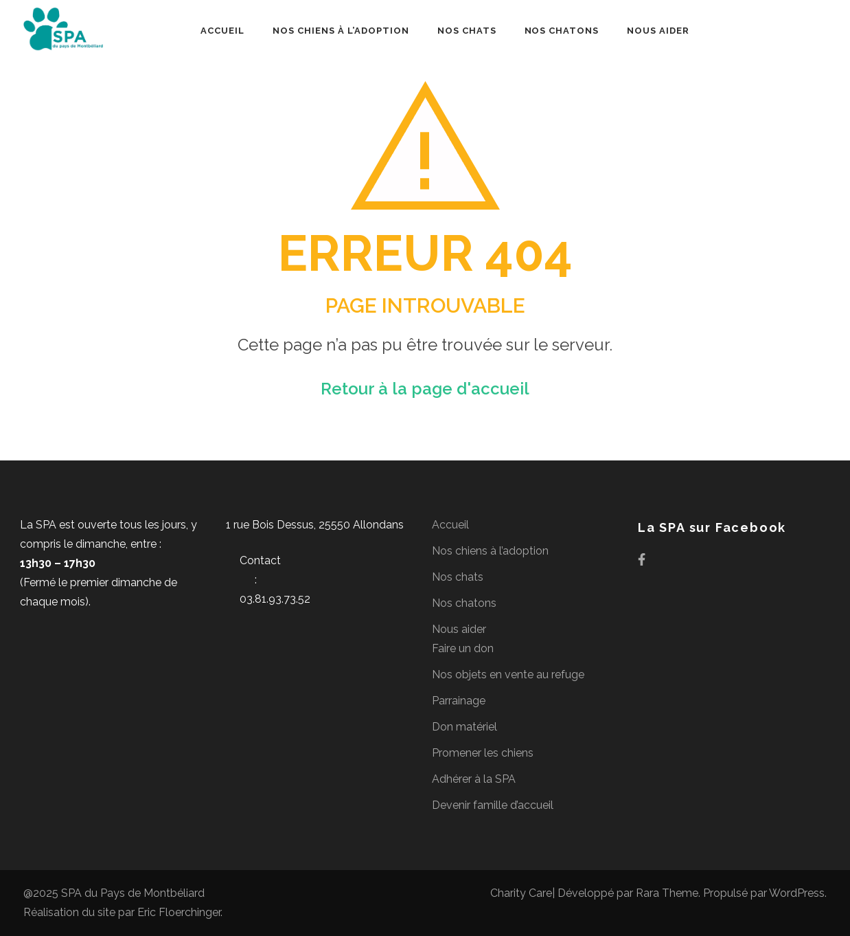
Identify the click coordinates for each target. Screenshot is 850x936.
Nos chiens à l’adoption (341, 30)
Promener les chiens (482, 752)
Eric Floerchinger (178, 912)
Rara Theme (667, 893)
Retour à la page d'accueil (425, 389)
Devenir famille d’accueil (492, 805)
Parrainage (458, 700)
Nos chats (466, 30)
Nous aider (658, 30)
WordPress (797, 893)
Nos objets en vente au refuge (508, 674)
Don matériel (464, 726)
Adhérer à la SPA (474, 778)
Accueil (222, 30)
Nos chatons (562, 30)
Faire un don (463, 648)
